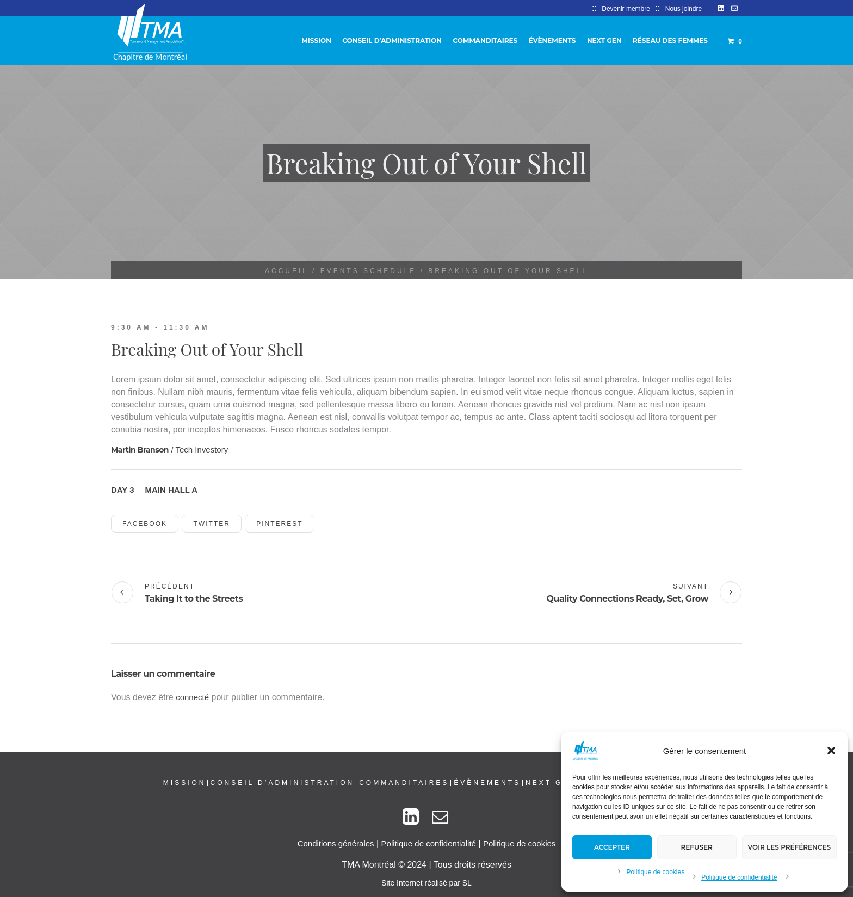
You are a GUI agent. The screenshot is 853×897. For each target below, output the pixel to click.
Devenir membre (626, 9)
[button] (831, 750)
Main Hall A (171, 489)
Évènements (487, 783)
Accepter (612, 847)
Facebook (144, 524)
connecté (192, 697)
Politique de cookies (655, 872)
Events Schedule (368, 271)
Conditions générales (336, 843)
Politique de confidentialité (739, 877)
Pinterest (279, 524)
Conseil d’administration (283, 783)
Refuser (697, 847)
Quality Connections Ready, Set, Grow (627, 598)
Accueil (286, 271)
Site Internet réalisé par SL (426, 883)
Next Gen (551, 783)
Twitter (211, 524)
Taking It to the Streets (194, 598)
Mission (184, 783)
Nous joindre (683, 9)
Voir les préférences (789, 847)
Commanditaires (404, 783)
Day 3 (122, 489)
